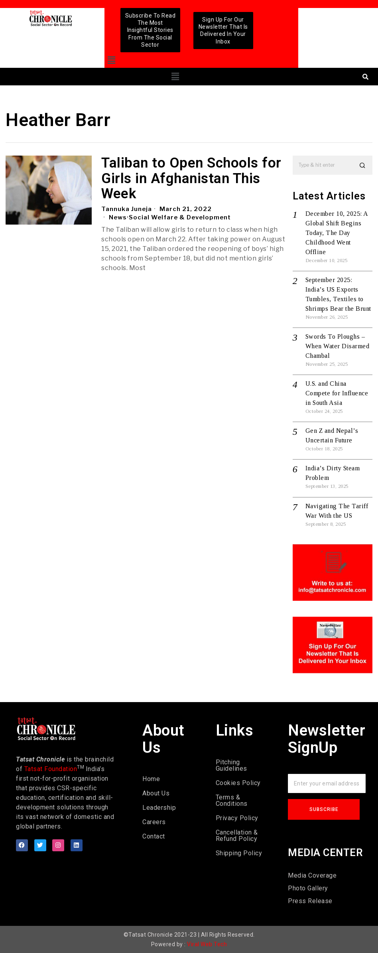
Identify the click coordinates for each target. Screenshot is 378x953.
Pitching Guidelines (231, 765)
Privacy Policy (237, 818)
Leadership (159, 807)
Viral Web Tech (207, 944)
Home (151, 779)
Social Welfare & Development (180, 217)
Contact (153, 836)
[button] (111, 60)
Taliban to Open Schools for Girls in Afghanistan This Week (191, 179)
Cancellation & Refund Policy (237, 836)
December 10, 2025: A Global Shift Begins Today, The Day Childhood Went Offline (336, 232)
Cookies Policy (238, 783)
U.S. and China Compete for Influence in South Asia (336, 393)
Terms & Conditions (232, 800)
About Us (155, 793)
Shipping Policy (239, 853)
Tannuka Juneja (126, 209)
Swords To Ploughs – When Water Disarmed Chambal (337, 346)
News (118, 217)
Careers (154, 822)
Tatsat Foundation (50, 769)
